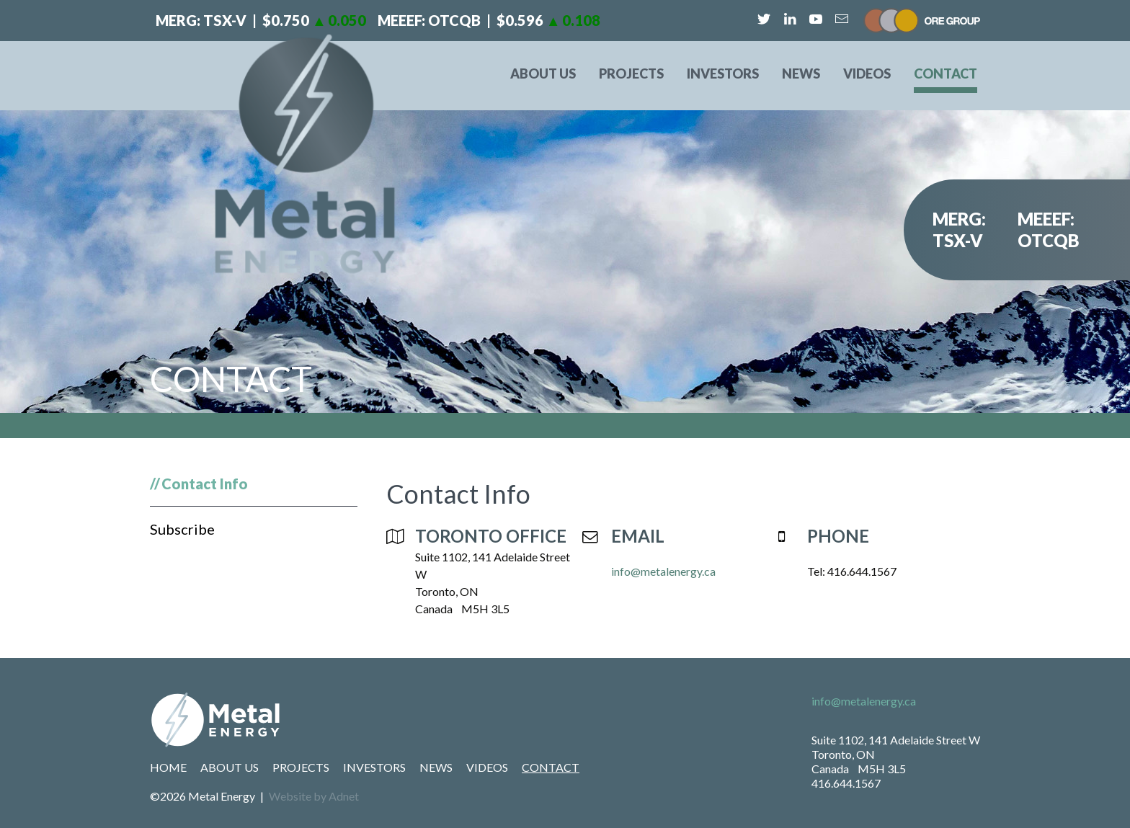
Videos (867, 73)
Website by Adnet (314, 796)
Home (168, 767)
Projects (631, 73)
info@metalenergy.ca (663, 571)
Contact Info (204, 483)
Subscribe (182, 529)
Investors (723, 73)
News (801, 73)
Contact (945, 73)
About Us (543, 73)
